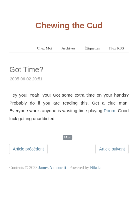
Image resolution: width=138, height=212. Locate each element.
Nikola (95, 167)
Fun (68, 137)
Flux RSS (116, 48)
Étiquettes (92, 48)
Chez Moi (44, 48)
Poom (109, 110)
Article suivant (112, 149)
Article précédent (28, 149)
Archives (68, 48)
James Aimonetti (52, 167)
